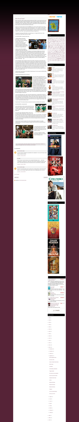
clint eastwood (50, 50)
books (54, 48)
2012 (49, 342)
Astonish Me (52, 292)
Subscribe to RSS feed (52, 16)
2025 (49, 320)
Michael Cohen (53, 306)
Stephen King (50, 45)
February (51, 410)
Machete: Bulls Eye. (52, 382)
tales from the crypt (54, 58)
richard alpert (53, 55)
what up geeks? (57, 60)
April (50, 405)
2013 (49, 340)
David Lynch (63, 38)
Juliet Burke (63, 41)
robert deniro (57, 55)
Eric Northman (52, 39)
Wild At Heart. (51, 364)
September (51, 355)
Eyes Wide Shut (54, 113)
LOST (49, 42)
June (50, 401)
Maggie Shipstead (53, 293)
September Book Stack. (52, 377)
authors (60, 47)
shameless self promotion (61, 56)
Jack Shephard (53, 41)
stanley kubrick (60, 57)
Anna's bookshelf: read (56, 277)
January (51, 412)
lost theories (54, 53)
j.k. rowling (52, 52)
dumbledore (49, 51)
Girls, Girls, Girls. (51, 359)
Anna (18, 158)
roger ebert (49, 56)
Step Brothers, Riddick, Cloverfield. (57, 119)
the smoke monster (56, 59)
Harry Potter (55, 40)
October (51, 353)
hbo (58, 51)
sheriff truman (50, 57)
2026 (49, 317)
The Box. (53, 67)
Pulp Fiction (54, 79)
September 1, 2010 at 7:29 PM (21, 164)
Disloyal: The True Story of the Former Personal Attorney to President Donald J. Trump (54, 304)
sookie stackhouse (55, 57)
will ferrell (61, 60)
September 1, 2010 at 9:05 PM (21, 171)
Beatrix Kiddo (54, 38)
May (50, 403)
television (59, 58)
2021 (49, 329)
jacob (55, 52)
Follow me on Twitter (59, 16)
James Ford (58, 41)
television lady (51, 59)
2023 (49, 324)
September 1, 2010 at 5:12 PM (21, 155)
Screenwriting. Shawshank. (53, 368)
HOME (49, 14)
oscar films (54, 54)
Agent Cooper (58, 37)
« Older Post (45, 177)
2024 (49, 322)
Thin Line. (53, 85)
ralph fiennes (63, 54)
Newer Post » (17, 177)
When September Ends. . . (53, 357)
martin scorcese (61, 53)
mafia (57, 53)
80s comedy (50, 37)
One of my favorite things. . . (53, 391)
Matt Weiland (52, 299)
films (57, 51)
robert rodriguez (62, 55)
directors (63, 50)
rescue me (49, 55)
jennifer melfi (61, 52)
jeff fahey (57, 52)
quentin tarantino (58, 54)
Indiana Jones (59, 40)
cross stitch (58, 50)
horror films (62, 51)
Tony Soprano (60, 46)
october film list (50, 54)
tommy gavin (49, 60)
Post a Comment (16, 174)
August (51, 396)
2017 (49, 338)
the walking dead (62, 59)
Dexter (49, 39)
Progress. (50, 389)
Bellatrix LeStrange (58, 38)
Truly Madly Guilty (53, 279)
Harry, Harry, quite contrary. (53, 375)
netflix (64, 53)
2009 (49, 415)
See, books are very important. (53, 373)
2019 (49, 333)
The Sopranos (60, 45)
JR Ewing (62, 40)
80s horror (54, 37)
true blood (53, 60)
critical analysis (54, 50)
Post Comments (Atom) (22, 180)
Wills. (53, 73)
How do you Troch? (20, 18)
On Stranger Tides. (55, 125)
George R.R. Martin (50, 40)
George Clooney (62, 39)
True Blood (51, 366)
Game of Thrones (57, 39)
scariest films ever (54, 56)
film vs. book (53, 51)
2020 (49, 331)
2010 (49, 347)
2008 (49, 417)
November (51, 351)
